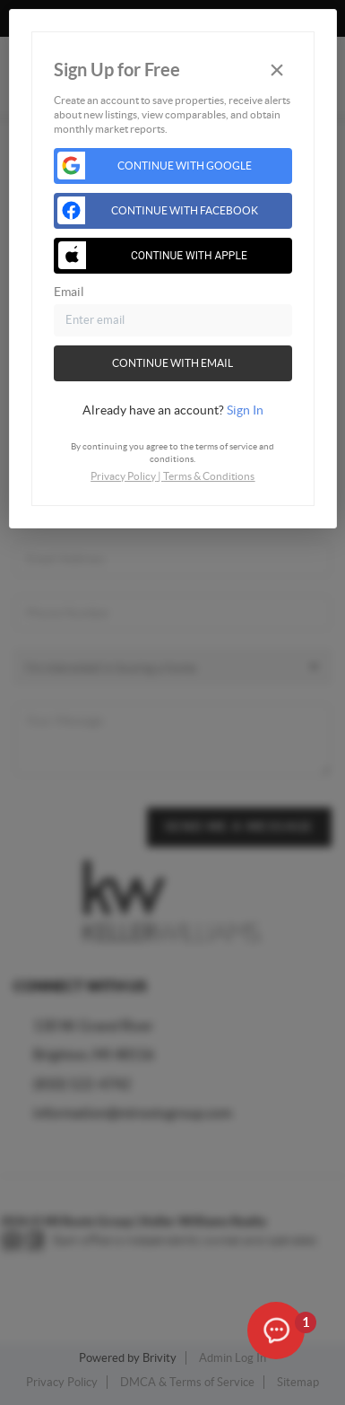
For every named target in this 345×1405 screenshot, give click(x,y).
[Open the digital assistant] (276, 1331)
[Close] (277, 70)
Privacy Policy (123, 476)
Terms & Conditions (208, 476)
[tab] (173, 410)
